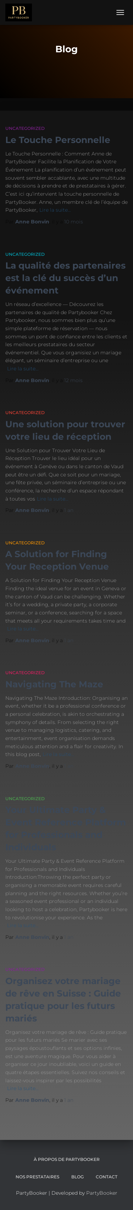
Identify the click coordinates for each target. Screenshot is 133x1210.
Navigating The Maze (54, 684)
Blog (77, 1176)
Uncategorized (25, 128)
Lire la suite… (55, 210)
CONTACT (106, 1176)
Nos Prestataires (37, 1176)
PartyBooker (101, 1193)
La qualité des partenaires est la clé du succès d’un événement (65, 278)
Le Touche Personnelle (57, 139)
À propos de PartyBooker (67, 1159)
